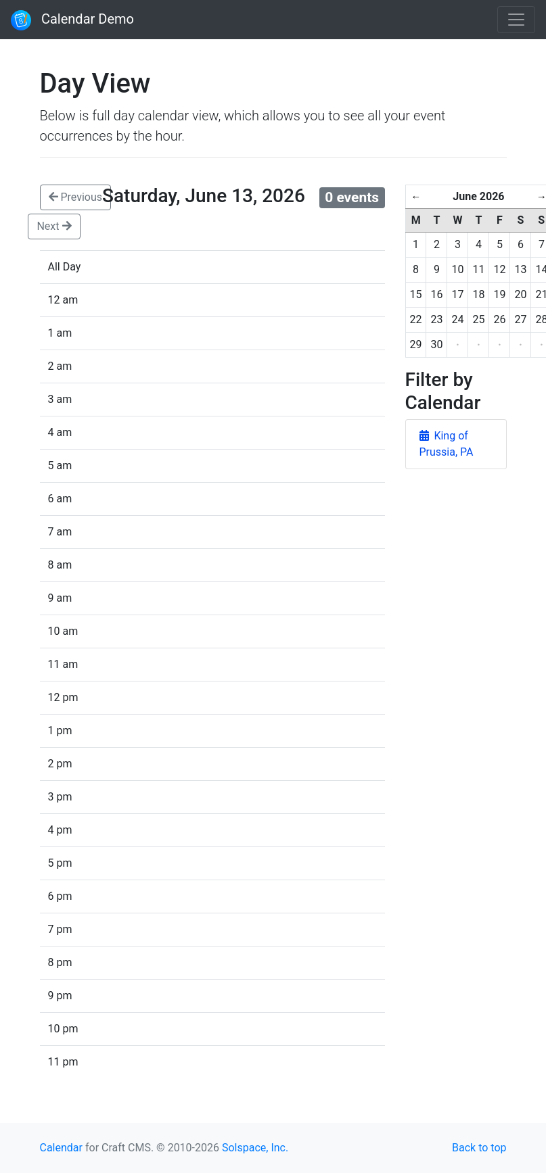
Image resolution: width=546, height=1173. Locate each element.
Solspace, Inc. (255, 1147)
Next (54, 226)
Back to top (479, 1147)
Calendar (61, 1147)
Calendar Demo (72, 20)
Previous (76, 197)
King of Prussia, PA (446, 443)
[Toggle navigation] (516, 19)
